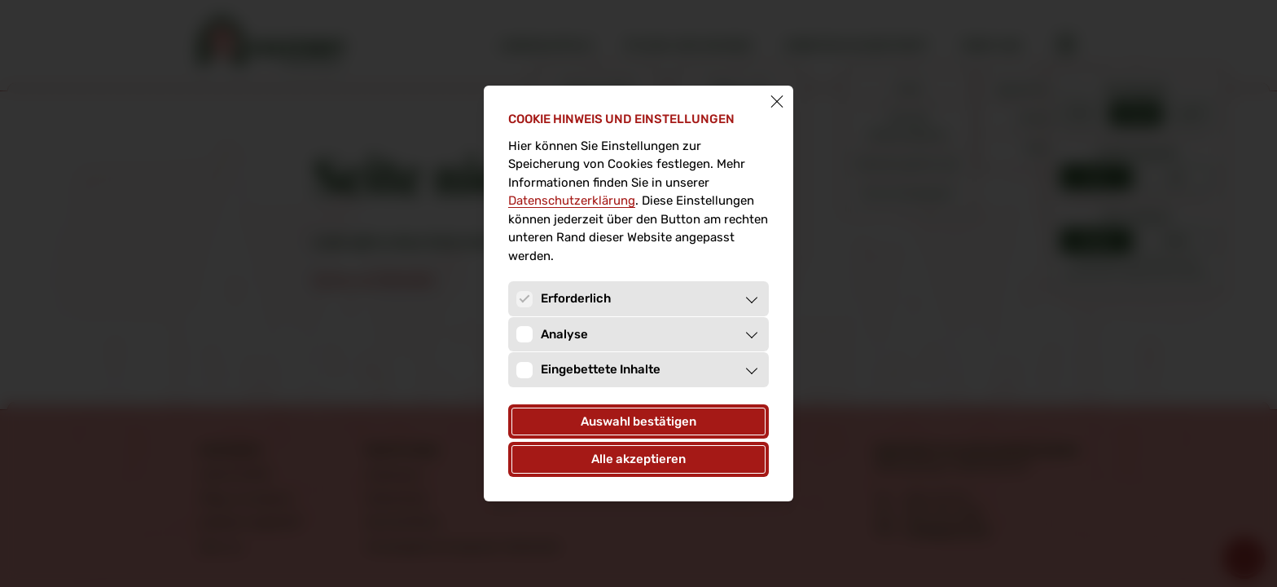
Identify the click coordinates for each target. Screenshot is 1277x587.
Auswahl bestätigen (638, 421)
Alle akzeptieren (638, 459)
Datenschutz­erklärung (571, 200)
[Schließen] (777, 102)
